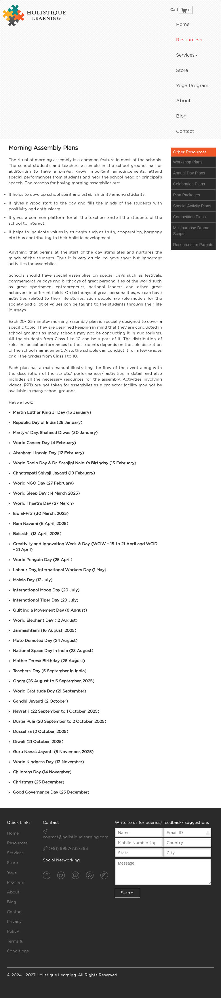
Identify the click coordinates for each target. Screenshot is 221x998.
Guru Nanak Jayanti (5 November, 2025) (53, 751)
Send (127, 892)
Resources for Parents (193, 244)
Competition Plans (189, 217)
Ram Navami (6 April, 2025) (40, 523)
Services (186, 54)
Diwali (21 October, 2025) (38, 741)
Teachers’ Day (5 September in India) (49, 671)
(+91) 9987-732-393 (65, 848)
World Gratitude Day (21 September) (49, 691)
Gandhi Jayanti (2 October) (40, 701)
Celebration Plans (189, 184)
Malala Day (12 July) (32, 580)
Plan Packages (186, 195)
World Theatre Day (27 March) (43, 503)
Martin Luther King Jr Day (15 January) (52, 412)
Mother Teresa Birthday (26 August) (49, 660)
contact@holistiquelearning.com (75, 837)
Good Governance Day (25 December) (51, 792)
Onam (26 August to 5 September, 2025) (53, 681)
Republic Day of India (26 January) (47, 422)
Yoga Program (192, 85)
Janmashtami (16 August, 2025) (44, 630)
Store (182, 70)
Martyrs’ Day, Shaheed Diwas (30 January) (55, 432)
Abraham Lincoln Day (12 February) (48, 452)
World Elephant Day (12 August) (45, 620)
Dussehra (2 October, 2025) (40, 731)
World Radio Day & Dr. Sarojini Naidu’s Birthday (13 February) (74, 463)
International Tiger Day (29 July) (45, 600)
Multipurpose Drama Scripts (191, 231)
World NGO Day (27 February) (43, 483)
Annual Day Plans (189, 173)
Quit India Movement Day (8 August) (50, 610)
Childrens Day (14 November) (42, 772)
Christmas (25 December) (38, 782)
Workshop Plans (188, 162)
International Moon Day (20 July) (46, 590)
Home (182, 24)
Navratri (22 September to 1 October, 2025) (56, 711)
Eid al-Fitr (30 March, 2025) (40, 513)
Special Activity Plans (192, 206)
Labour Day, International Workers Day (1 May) (59, 569)
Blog (181, 115)
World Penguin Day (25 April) (42, 559)
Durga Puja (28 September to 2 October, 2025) (59, 721)
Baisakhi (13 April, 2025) (37, 533)
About (183, 100)
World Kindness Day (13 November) (48, 761)
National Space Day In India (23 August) (53, 650)
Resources (189, 39)
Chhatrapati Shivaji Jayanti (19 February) (54, 473)
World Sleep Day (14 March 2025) (46, 493)
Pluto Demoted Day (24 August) (45, 640)
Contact (185, 131)
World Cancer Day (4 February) (44, 442)
